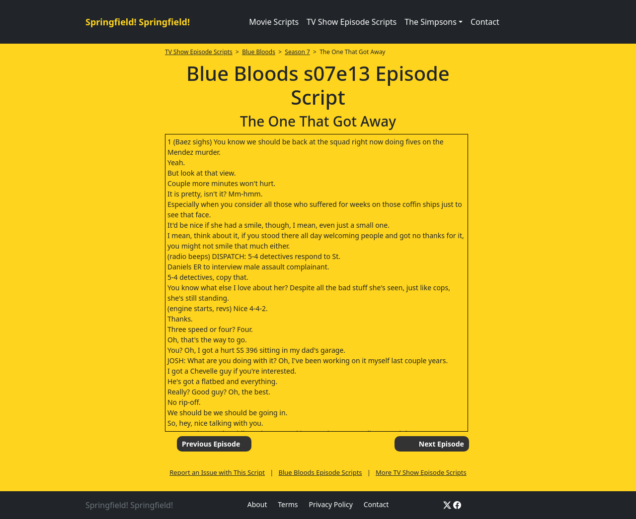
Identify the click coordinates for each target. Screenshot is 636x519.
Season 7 (297, 52)
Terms (288, 504)
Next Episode (441, 444)
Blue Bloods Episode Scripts (320, 472)
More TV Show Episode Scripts (421, 472)
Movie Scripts (274, 21)
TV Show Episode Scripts (352, 21)
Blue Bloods (258, 52)
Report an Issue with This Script (217, 472)
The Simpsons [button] (430, 21)
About (257, 504)
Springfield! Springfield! (137, 22)
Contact (485, 21)
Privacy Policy (330, 504)
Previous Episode (211, 444)
